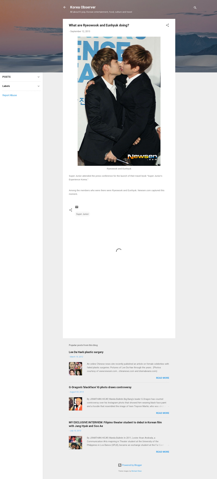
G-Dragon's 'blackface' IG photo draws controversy (100, 387)
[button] (167, 25)
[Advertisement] (187, 64)
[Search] (195, 8)
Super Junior (82, 214)
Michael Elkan (136, 471)
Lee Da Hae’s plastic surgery (86, 352)
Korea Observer (83, 7)
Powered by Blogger (130, 465)
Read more (162, 378)
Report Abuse (9, 95)
